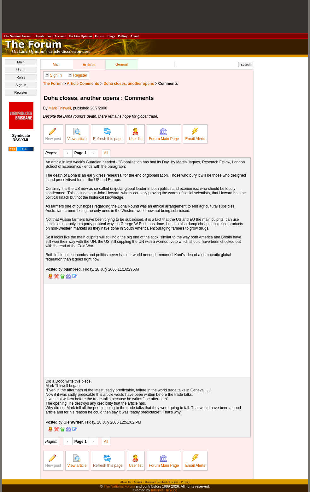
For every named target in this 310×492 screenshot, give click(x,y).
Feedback (162, 481)
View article (77, 134)
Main (21, 62)
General (121, 64)
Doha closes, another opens (128, 83)
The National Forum (17, 36)
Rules (20, 77)
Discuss (149, 481)
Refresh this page (108, 134)
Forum (99, 36)
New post (53, 134)
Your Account (57, 36)
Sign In (20, 85)
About (134, 36)
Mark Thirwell (60, 108)
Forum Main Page (164, 134)
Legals (174, 481)
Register (21, 92)
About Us (125, 481)
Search (138, 481)
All (106, 152)
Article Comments (83, 83)
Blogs (111, 36)
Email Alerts (195, 134)
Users (21, 70)
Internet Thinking (164, 490)
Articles (89, 65)
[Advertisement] (155, 17)
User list (136, 134)
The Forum (53, 83)
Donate (39, 36)
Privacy (185, 481)
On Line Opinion (80, 36)
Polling (122, 36)
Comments (168, 83)
